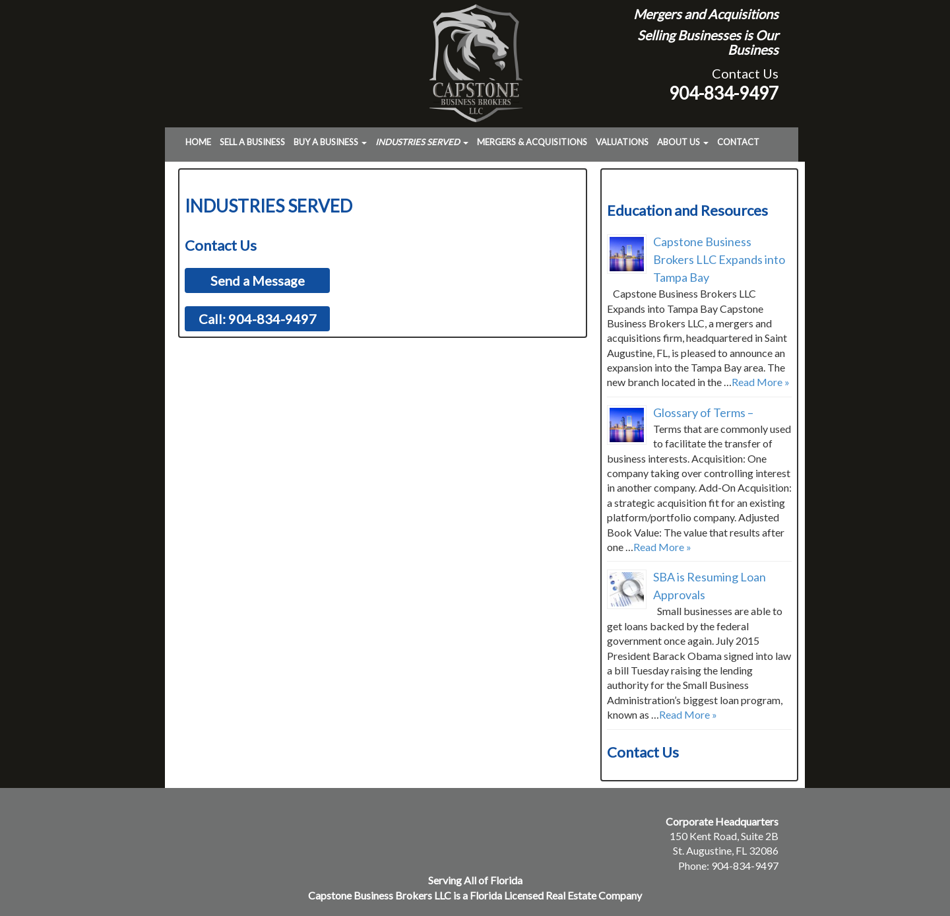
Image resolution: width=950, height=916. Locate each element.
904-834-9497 (723, 93)
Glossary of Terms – (703, 412)
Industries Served (421, 142)
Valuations (622, 142)
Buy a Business (330, 142)
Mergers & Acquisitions (532, 142)
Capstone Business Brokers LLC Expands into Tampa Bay (719, 259)
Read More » (761, 382)
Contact (738, 142)
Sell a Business (252, 142)
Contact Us (745, 73)
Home (198, 142)
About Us (683, 142)
